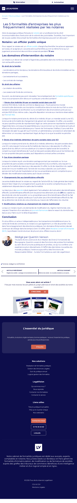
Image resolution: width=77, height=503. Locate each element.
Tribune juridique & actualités (38, 407)
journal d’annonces (40, 210)
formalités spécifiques (64, 96)
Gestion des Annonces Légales (39, 369)
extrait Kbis (10, 115)
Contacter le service (38, 395)
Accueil (4, 16)
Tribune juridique (14, 16)
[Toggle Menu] (72, 9)
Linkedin (37, 433)
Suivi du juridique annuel (38, 371)
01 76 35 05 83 (38, 427)
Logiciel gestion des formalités (38, 374)
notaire (36, 33)
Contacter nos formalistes (38, 392)
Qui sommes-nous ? (38, 386)
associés (20, 190)
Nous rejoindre (38, 389)
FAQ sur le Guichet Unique (38, 410)
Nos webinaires (38, 413)
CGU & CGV (36, 484)
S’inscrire (39, 347)
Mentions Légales (38, 487)
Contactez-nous (38, 421)
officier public (32, 46)
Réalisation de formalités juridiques (38, 366)
